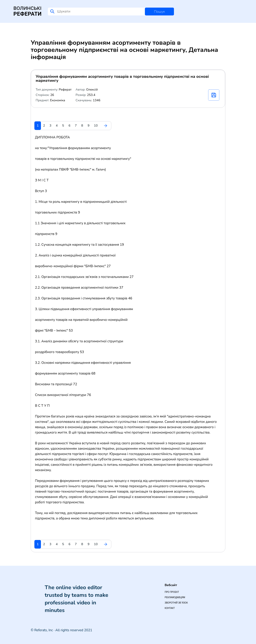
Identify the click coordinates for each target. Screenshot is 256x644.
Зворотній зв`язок (176, 603)
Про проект (172, 592)
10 (96, 125)
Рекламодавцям (175, 597)
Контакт (170, 608)
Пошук (159, 11)
